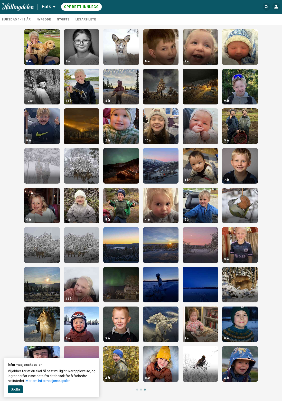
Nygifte (63, 19)
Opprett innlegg (81, 7)
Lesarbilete (85, 19)
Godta (15, 389)
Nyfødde (44, 19)
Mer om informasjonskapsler (48, 381)
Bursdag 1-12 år (16, 19)
